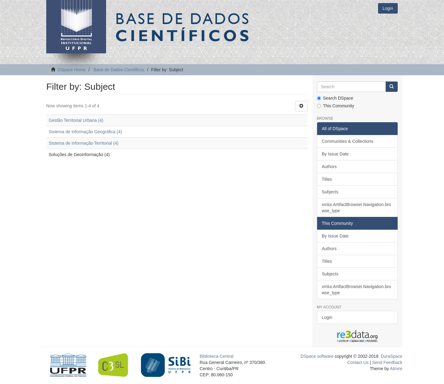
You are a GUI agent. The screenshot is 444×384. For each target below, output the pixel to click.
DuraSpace (391, 356)
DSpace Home (72, 69)
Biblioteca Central (217, 356)
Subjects (330, 191)
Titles (327, 179)
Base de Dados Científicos (118, 69)
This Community (335, 105)
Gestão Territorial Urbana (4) (76, 120)
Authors (329, 166)
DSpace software (317, 356)
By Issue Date (335, 153)
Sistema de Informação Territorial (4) (83, 143)
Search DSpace (335, 98)
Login (327, 317)
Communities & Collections (347, 141)
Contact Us (357, 362)
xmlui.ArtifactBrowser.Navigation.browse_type (356, 207)
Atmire (395, 368)
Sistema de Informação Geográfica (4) (85, 131)
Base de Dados (183, 27)
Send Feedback (387, 362)
